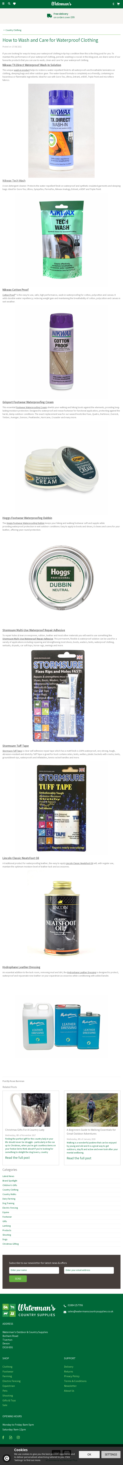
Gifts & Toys (9, 1401)
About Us (69, 1391)
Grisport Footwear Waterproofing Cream (28, 402)
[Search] (9, 3)
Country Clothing (10, 1190)
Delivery (68, 1367)
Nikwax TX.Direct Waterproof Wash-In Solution (31, 65)
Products (6, 1230)
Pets (4, 1391)
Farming (7, 1376)
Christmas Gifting (10, 1244)
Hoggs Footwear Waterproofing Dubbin (27, 518)
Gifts (4, 1221)
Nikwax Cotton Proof (15, 290)
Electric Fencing (10, 1208)
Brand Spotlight (9, 1181)
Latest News (8, 1176)
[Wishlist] (15, 4)
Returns (68, 1372)
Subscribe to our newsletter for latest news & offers (38, 1263)
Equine (5, 1212)
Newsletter (70, 1386)
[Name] (34, 1270)
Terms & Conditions (75, 1381)
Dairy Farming (8, 1199)
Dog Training (8, 1203)
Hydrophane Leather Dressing (21, 967)
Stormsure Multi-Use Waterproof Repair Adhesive (33, 630)
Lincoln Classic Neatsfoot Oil (20, 858)
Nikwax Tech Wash (13, 181)
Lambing (6, 1226)
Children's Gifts (9, 1185)
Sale (4, 1405)
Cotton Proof (8, 295)
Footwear (7, 1217)
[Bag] (118, 4)
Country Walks (9, 1194)
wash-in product (22, 70)
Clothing (7, 1367)
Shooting (6, 1235)
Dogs (4, 1239)
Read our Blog (11, 1437)
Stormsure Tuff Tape (15, 746)
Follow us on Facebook (3, 1437)
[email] (89, 1270)
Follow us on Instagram (18, 1437)
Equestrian (8, 1386)
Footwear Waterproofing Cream (31, 407)
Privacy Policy (71, 1376)
